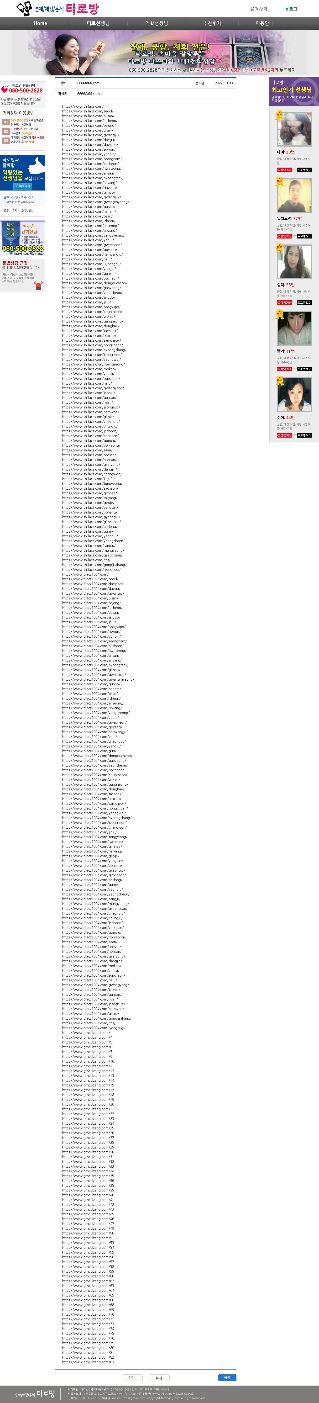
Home (40, 23)
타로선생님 (98, 23)
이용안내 (265, 23)
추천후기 (212, 23)
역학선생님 (156, 23)
